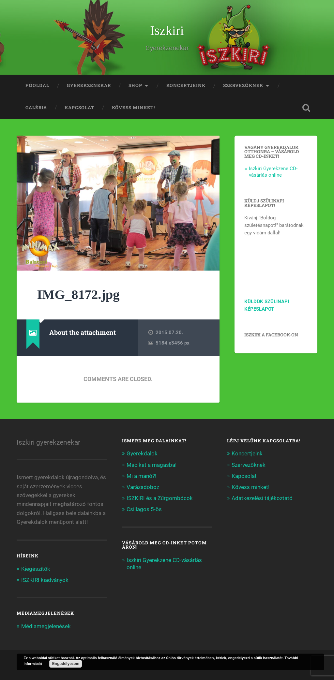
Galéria (36, 108)
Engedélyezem (65, 663)
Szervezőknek (243, 85)
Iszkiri (167, 30)
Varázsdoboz (143, 487)
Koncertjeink (185, 85)
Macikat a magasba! (151, 465)
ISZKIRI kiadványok (44, 580)
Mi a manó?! (141, 476)
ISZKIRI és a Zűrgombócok (160, 498)
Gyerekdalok (142, 453)
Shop (135, 85)
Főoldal (37, 85)
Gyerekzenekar (89, 85)
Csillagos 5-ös (144, 509)
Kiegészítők (35, 569)
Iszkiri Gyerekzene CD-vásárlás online (273, 172)
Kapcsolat (79, 108)
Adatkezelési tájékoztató (262, 498)
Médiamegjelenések (46, 626)
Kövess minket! (133, 108)
